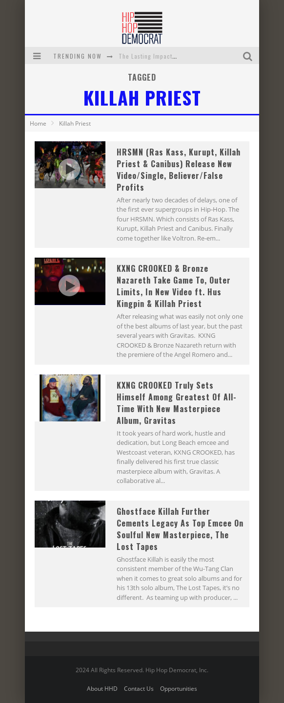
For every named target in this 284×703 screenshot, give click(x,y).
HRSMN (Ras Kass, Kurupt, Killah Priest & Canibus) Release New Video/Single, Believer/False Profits (179, 169)
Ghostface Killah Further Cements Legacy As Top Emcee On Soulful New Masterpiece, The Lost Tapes (180, 528)
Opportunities (178, 688)
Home (38, 123)
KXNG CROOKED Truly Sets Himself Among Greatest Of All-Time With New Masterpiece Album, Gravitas (177, 402)
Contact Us (139, 688)
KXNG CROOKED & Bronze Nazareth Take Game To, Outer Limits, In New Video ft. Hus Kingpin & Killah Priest (174, 286)
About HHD (102, 688)
